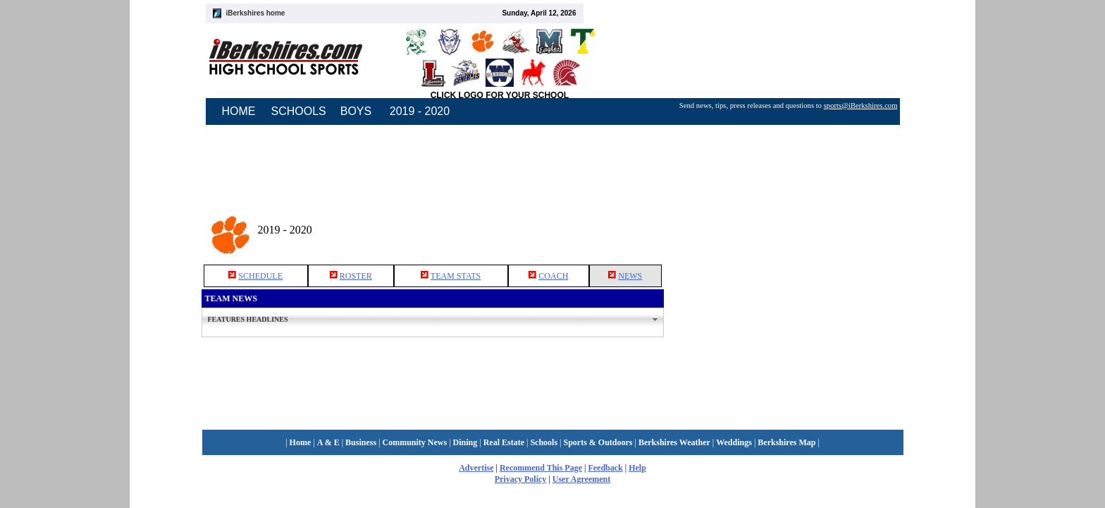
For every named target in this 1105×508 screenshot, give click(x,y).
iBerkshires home (255, 13)
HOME (239, 111)
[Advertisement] (783, 225)
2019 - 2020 (420, 111)
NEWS (630, 276)
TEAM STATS (456, 276)
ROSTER (356, 276)
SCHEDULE (260, 276)
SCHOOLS (298, 111)
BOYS (355, 111)
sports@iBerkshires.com (861, 105)
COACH (553, 276)
